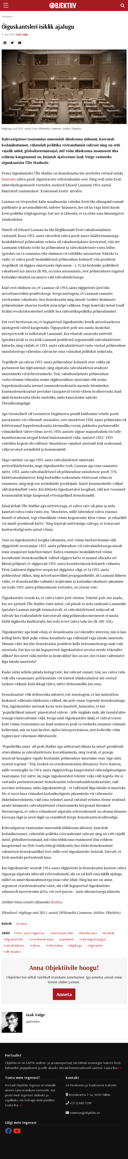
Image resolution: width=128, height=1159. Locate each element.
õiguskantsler (14, 939)
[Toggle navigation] (123, 5)
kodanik (109, 933)
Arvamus (7, 16)
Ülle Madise (13, 952)
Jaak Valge (22, 34)
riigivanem (96, 945)
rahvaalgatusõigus (93, 939)
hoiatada (9, 179)
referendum (55, 945)
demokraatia (88, 933)
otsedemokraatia (41, 939)
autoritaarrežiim (62, 933)
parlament (67, 939)
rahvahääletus (14, 945)
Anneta (64, 994)
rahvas (35, 945)
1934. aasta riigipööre (30, 933)
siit (120, 1068)
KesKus (56, 902)
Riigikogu (76, 945)
